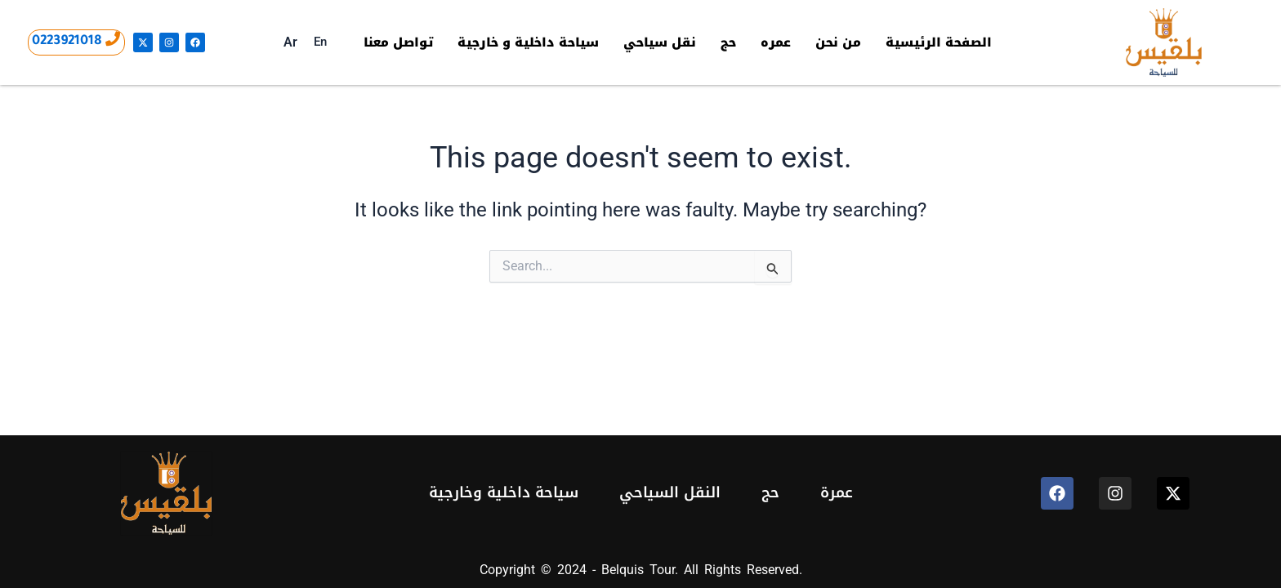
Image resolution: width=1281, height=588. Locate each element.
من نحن (841, 42)
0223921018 (67, 41)
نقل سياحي (662, 42)
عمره (779, 42)
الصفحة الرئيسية (942, 42)
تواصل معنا (396, 42)
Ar (288, 42)
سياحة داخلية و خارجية (528, 42)
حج (731, 42)
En (317, 41)
